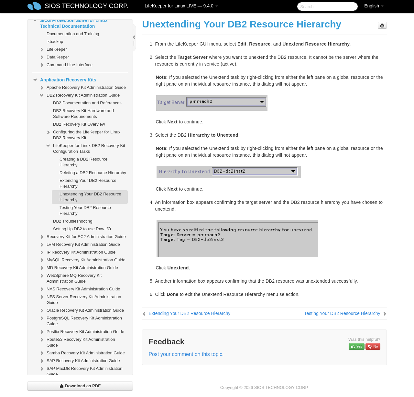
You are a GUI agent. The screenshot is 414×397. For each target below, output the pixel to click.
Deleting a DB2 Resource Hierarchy (93, 172)
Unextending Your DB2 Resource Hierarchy (90, 197)
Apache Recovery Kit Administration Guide (82, 87)
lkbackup (55, 41)
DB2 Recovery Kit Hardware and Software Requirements (83, 113)
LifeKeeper (53, 49)
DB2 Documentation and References (87, 102)
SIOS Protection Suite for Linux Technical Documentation (69, 22)
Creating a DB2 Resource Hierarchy (83, 162)
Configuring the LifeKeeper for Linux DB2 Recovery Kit (82, 134)
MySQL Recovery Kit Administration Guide (82, 260)
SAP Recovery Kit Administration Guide (79, 361)
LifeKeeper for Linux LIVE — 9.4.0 (181, 5)
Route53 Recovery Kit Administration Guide (77, 342)
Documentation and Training (73, 33)
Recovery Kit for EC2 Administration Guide (82, 237)
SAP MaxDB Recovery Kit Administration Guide (81, 371)
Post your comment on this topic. (185, 354)
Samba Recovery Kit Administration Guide (82, 353)
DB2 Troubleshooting (72, 221)
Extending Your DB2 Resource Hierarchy (88, 183)
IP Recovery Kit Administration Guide (77, 252)
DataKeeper (54, 57)
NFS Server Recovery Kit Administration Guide (80, 299)
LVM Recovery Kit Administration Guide (79, 244)
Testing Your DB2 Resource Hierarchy (85, 210)
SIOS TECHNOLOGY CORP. (86, 5)
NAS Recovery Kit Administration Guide (79, 289)
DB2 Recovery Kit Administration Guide (79, 95)
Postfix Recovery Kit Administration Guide (81, 332)
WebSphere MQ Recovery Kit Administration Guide (70, 278)
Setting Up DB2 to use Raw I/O (82, 228)
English (374, 5)
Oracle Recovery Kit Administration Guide (81, 310)
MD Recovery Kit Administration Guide (78, 268)
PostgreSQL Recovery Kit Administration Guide (80, 320)
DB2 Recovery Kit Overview (79, 124)
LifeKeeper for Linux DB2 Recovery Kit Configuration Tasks (85, 148)
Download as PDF (80, 385)
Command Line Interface (66, 65)
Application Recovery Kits (64, 80)
